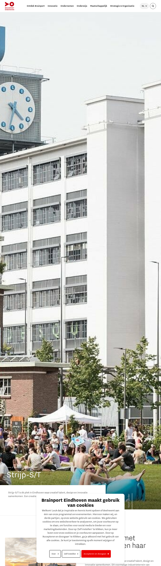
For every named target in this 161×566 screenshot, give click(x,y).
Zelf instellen (70, 554)
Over (54, 554)
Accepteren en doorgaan (95, 554)
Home (9, 467)
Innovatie (17, 467)
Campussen (28, 467)
